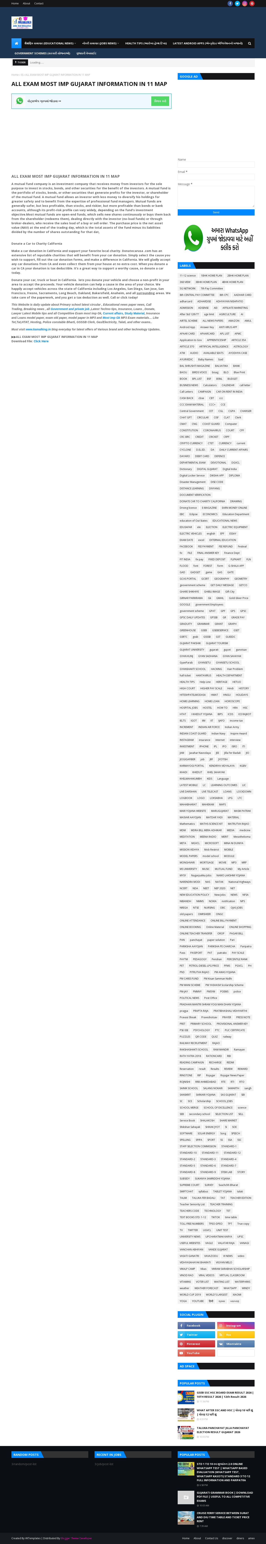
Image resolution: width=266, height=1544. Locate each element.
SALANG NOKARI (213, 1088)
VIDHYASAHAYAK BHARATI (195, 1262)
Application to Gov (191, 340)
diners (240, 1538)
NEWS (234, 895)
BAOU (183, 372)
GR (224, 617)
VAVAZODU (211, 1256)
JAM (182, 753)
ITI (243, 746)
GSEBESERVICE (220, 630)
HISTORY (244, 688)
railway (227, 1036)
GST (218, 637)
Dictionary (186, 469)
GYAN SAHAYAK (232, 656)
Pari (232, 940)
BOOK (183, 379)
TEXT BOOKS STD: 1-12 (193, 1217)
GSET (236, 630)
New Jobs (219, 895)
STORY (241, 1172)
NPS (242, 901)
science (242, 1107)
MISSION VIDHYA (189, 849)
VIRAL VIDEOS (206, 1275)
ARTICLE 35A (239, 340)
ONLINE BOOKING (190, 927)
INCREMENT (186, 727)
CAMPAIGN (204, 391)
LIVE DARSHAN (188, 791)
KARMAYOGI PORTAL (192, 766)
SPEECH (235, 1133)
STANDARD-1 (229, 1146)
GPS (232, 611)
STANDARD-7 (228, 1165)
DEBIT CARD (202, 456)
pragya (184, 1011)
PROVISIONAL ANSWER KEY (232, 1024)
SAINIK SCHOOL (189, 1088)
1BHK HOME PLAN (211, 275)
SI (226, 1127)
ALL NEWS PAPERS (213, 320)
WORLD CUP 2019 (190, 1294)
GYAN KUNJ (186, 656)
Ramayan (239, 1049)
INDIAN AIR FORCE (209, 727)
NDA (195, 888)
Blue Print (239, 372)
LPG (230, 798)
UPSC (240, 1236)
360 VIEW (185, 282)
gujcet (227, 649)
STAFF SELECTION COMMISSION (198, 1146)
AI (242, 314)
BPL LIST (197, 379)
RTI (232, 1082)
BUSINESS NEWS (189, 385)
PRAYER (226, 1017)
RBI (229, 1056)
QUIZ (215, 1036)
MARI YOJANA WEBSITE (193, 811)
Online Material (215, 927)
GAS (219, 572)
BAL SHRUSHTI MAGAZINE (195, 366)
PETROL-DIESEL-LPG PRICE (204, 965)
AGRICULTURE (227, 314)
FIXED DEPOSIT (216, 559)
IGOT (194, 720)
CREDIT (199, 437)
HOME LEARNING (190, 701)
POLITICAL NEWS (189, 998)
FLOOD (184, 566)
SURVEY (209, 1185)
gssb (195, 637)
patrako (222, 953)
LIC (244, 785)
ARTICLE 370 (187, 346)
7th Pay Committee (212, 288)
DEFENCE (219, 456)
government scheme (192, 611)
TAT (222, 1198)
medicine (245, 830)
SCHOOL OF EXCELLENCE (218, 1107)
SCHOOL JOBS (224, 1101)
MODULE (229, 856)
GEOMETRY (240, 578)
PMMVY (197, 991)
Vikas (203, 1269)
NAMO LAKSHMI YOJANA (231, 875)
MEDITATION (187, 836)
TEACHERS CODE (189, 1211)
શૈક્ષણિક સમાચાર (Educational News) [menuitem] (49, 43)
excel (201, 540)
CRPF (226, 437)
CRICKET (213, 437)
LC (204, 785)
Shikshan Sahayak (190, 1127)
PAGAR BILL (236, 933)
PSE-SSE (184, 1030)
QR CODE (200, 1036)
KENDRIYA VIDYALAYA (222, 766)
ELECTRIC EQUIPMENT (235, 527)
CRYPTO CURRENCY (191, 443)
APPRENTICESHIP (216, 340)
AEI (215, 308)
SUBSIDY (185, 1178)
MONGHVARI (187, 862)
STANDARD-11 (210, 1153)
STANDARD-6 (208, 1165)
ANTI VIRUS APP (228, 327)
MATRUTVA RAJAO (238, 824)
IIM (203, 720)
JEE (217, 753)
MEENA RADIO (208, 836)
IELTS (183, 720)
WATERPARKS (242, 1282)
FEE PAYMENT (206, 546)
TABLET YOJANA (222, 1191)
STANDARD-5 (187, 1165)
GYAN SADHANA (208, 656)
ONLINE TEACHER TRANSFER (196, 933)
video (241, 1256)
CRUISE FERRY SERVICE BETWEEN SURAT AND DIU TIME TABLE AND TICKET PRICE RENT (223, 1517)
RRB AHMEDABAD (205, 1082)
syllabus (203, 1191)
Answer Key (207, 327)
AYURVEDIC (186, 359)
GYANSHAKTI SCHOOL (193, 669)
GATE (230, 572)
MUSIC (206, 869)
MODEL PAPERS (188, 856)
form (220, 566)
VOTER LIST (202, 1282)
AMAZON (233, 320)
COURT (230, 430)
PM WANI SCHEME (190, 985)
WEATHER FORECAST (206, 1288)
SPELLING (185, 1140)
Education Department (236, 514)
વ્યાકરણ (234, 1301)
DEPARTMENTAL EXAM (193, 462)
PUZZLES (185, 1036)
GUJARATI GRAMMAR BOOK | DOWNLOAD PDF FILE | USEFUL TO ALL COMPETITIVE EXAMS (225, 1497)
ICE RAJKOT (244, 714)
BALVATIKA (221, 366)
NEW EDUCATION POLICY (194, 895)
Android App (187, 327)
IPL (215, 746)
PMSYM (211, 991)
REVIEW (228, 1069)
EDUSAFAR (186, 527)
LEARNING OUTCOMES (224, 785)
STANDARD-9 (208, 1172)
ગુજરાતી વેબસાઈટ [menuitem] (86, 53)
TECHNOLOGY (212, 1211)
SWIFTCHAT (186, 1191)
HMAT (214, 695)
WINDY (246, 1288)
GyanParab (186, 662)
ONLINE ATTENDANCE (192, 920)
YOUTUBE (198, 1301)
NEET (206, 888)
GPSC (243, 611)
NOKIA (213, 901)
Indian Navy (218, 733)
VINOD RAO (186, 1275)
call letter (245, 385)
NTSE (196, 907)
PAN (182, 940)
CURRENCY (225, 443)
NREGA (184, 907)
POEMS (224, 991)
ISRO (234, 746)
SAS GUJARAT (228, 1094)
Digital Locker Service (192, 475)
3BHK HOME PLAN (206, 282)
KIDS (209, 778)
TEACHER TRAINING (221, 1204)
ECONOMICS (210, 514)
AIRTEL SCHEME (188, 320)
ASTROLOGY (241, 346)
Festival (242, 546)
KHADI (183, 772)
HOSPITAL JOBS (189, 707)
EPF (222, 533)
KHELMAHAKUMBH (191, 778)
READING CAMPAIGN (192, 1062)
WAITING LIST (222, 1282)
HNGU (227, 695)
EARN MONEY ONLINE (234, 508)
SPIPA (199, 1140)
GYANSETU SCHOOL (227, 662)
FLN (248, 559)
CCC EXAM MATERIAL (192, 404)
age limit (209, 314)
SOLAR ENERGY (206, 1133)
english (211, 533)
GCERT (205, 578)
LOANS (227, 791)
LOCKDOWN (244, 791)
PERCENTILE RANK (237, 959)
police (237, 991)
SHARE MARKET (228, 1120)
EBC (182, 514)
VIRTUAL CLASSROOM (232, 1275)
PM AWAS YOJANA (224, 972)
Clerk (238, 417)
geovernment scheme (192, 585)
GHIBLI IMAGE (212, 591)
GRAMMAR (203, 624)
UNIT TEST (222, 1230)
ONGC (219, 914)
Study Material (135, 313)
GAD (182, 572)
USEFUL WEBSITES (190, 1243)
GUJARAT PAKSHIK (190, 643)
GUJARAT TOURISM (217, 643)
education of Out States (193, 520)
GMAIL (220, 598)
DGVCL (236, 462)
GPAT (212, 611)
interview (235, 740)
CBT (211, 398)
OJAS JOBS (237, 907)
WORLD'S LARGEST (217, 1294)
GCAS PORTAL (188, 578)
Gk (209, 598)
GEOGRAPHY (221, 578)
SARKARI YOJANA (206, 1094)
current (241, 443)
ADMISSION (186, 308)
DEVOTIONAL (218, 462)
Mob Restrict (211, 849)
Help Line (205, 682)
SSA (230, 1140)
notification (228, 901)
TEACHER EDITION (240, 1198)
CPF (242, 430)
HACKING (216, 669)
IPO (224, 746)
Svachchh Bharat (228, 1185)
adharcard (186, 301)
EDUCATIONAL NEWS (225, 520)
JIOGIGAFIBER (187, 759)
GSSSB (207, 637)
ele (199, 527)
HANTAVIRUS (203, 675)
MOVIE (222, 862)
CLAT (227, 417)
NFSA (246, 895)
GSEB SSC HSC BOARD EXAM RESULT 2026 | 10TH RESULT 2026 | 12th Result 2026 (225, 1395)
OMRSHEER (204, 914)
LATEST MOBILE (189, 785)
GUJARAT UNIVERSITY (192, 649)
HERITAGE (221, 682)
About (26, 3)
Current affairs (113, 313)
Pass (182, 953)
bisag (215, 372)
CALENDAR (228, 385)
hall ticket (185, 675)
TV (181, 1230)
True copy (243, 1223)
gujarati (213, 649)
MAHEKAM (208, 804)
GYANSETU (204, 662)
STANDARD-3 (208, 1159)
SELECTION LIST (224, 1114)
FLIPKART (236, 559)
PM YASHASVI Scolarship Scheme (225, 985)
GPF (223, 611)
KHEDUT (197, 772)
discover (227, 1538)
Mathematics (187, 824)
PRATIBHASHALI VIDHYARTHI (230, 1011)
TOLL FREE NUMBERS (192, 1223)
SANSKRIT (185, 1094)
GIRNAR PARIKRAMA (191, 598)
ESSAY (232, 533)
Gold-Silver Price (238, 598)
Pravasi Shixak (188, 1017)
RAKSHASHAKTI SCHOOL (194, 1049)
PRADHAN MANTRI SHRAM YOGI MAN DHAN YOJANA (210, 1004)
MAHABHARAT (188, 804)
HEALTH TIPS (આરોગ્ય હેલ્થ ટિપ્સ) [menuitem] (146, 43)
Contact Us (211, 1538)
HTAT (183, 714)
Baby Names (205, 359)
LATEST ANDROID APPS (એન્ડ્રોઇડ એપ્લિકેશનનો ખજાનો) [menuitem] (208, 43)
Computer (231, 424)
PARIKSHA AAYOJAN (191, 946)
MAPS (222, 804)
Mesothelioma (242, 836)
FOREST (207, 566)
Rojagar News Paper (232, 1075)
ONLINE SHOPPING (240, 927)
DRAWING (236, 501)
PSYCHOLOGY (201, 1030)
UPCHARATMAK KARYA (219, 1236)
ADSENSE (203, 308)
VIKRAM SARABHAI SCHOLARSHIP (231, 1269)
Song (223, 1133)
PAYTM (184, 959)
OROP (220, 933)
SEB (182, 1114)
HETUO (237, 682)
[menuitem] (16, 43)
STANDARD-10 (188, 1153)
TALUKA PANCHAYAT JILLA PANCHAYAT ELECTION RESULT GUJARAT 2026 (223, 1430)
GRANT (219, 624)
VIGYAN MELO (224, 1262)
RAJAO (216, 1043)
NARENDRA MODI (190, 882)
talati (240, 1191)
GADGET (195, 572)
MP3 (234, 862)
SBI (243, 1094)
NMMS (200, 901)
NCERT (183, 888)
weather (184, 1288)
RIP (199, 1075)
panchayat (196, 940)
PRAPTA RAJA (200, 1011)
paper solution (216, 940)
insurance (204, 740)
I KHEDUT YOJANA (201, 714)
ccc (221, 398)
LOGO (201, 798)
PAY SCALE (238, 953)
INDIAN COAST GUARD (193, 733)
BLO (226, 372)
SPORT (211, 1140)
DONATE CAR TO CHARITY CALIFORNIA (202, 501)
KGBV (243, 766)
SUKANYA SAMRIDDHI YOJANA (212, 1178)
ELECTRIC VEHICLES (191, 533)
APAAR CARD (187, 333)
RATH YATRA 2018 (190, 1056)
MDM (183, 830)
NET (232, 888)
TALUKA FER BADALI (203, 1198)
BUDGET (233, 379)
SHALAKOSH (207, 1120)
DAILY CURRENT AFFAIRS (233, 449)
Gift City (229, 591)
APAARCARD (207, 333)
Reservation (187, 1069)
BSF (209, 379)
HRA (235, 707)
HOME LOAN (212, 701)
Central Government (192, 411)
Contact (38, 3)
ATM (182, 353)
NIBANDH (185, 901)
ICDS (230, 714)
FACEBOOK (186, 546)
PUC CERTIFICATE (235, 1030)
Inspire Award (238, 733)
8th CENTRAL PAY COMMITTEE (197, 295)
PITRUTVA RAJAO (199, 972)
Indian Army (232, 727)
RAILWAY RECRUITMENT (193, 1043)
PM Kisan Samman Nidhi (218, 978)
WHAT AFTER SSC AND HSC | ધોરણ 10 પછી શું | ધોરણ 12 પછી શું (225, 1412)
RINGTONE (186, 1075)
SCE (190, 1101)
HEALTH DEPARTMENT (229, 675)
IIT (212, 720)
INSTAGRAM (187, 740)
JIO (247, 753)
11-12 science (188, 275)
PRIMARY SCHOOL (201, 1024)
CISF (216, 417)
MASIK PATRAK (242, 811)
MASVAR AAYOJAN (190, 817)
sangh (247, 1088)
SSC (239, 1140)
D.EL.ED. (201, 449)
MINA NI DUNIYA (233, 843)
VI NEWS (228, 1256)
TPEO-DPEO (216, 1223)
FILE (190, 553)
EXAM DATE (186, 540)
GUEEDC (230, 637)
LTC (240, 798)
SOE (234, 1127)
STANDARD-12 (232, 1153)
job (202, 759)
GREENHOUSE (188, 630)
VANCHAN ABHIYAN (191, 1249)
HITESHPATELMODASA (193, 695)
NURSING (209, 907)
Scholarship (204, 1101)
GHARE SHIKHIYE (189, 591)
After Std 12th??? (189, 314)
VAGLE (209, 1243)
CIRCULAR (203, 417)
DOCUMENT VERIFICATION (195, 495)
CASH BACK (186, 398)
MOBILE (228, 849)
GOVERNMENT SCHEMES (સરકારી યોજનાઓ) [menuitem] (42, 53)
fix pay (199, 559)
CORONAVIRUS (212, 430)
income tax (236, 720)
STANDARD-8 (187, 1172)
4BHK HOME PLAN (232, 282)
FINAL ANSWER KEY (208, 553)
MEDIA (230, 830)
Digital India (230, 469)
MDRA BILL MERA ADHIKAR (206, 830)
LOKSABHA (216, 798)
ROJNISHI (185, 1082)
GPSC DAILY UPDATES (192, 617)
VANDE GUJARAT (218, 1249)
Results (215, 1069)
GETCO (243, 585)
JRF (211, 759)
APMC (238, 333)
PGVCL (239, 965)
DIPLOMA (234, 475)
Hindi (230, 688)
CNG (194, 424)
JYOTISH (223, 759)
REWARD (243, 1069)
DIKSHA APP (217, 475)
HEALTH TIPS (187, 682)
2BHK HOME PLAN (238, 275)
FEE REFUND (226, 546)
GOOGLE (185, 604)
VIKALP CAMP (187, 1269)
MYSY (183, 875)
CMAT (183, 424)
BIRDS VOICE (199, 372)
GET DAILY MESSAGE (222, 585)
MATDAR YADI (214, 817)
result (202, 1069)
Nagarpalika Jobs (201, 875)
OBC (222, 907)
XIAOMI (237, 1294)
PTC (217, 1030)
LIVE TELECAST (210, 791)
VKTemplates (33, 1538)
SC (181, 1101)
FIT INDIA (185, 559)
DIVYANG (214, 488)
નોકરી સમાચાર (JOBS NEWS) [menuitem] (99, 43)
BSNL (219, 379)
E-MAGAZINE (209, 508)
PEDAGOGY (200, 959)
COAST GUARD (211, 424)
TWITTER (193, 1230)
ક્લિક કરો (160, 101)
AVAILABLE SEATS (213, 353)
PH (249, 965)
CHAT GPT (186, 417)
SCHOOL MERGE (189, 1107)
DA (212, 449)
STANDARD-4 (228, 1159)
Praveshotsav (209, 1017)
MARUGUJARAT (220, 811)
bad (220, 359)
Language (223, 778)
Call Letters (186, 391)
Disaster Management (193, 482)
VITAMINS (185, 1282)
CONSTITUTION (189, 430)
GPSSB (214, 617)
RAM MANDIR (221, 1049)
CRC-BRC (185, 437)
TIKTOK (215, 1217)
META (183, 843)
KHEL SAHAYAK (216, 772)
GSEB (204, 630)
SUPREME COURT (190, 1185)
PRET (182, 1024)
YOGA (183, 1301)
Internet (220, 740)
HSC (245, 707)
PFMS (227, 965)
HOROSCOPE (232, 701)
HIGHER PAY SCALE (211, 688)
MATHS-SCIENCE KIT (211, 824)
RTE (223, 1082)
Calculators (210, 385)
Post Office (210, 998)
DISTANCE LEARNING (192, 488)
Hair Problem (235, 669)
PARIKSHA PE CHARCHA (221, 946)
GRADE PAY (238, 617)
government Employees (209, 604)
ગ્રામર (221, 1301)
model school (211, 856)
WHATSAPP (230, 1288)
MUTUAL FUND (224, 869)
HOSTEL (207, 707)
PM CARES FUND (189, 978)
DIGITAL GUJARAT (207, 469)
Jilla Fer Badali (232, 753)
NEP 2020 (219, 888)
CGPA (231, 411)
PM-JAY (184, 991)
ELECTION (211, 527)
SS (22, 75)
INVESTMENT (187, 746)
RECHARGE (215, 1062)
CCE (223, 404)
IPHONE (204, 746)
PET (182, 965)
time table (231, 1217)
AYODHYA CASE (238, 353)
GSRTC (183, 637)
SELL (240, 1114)
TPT (230, 1223)
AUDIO (194, 353)
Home (15, 3)
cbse (201, 398)
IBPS (220, 714)
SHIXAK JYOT (212, 1127)
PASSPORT (196, 953)
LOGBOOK (186, 798)
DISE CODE (217, 482)
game (209, 572)
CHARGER (245, 411)
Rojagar (210, 1075)
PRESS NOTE (243, 1017)
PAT (210, 953)
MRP (244, 862)
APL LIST (224, 333)
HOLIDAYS (242, 695)
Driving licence (188, 508)
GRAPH (232, 624)
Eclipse (194, 514)
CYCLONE (185, 449)
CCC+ (212, 404)
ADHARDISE (204, 301)
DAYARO (185, 456)
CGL (220, 411)
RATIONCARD (214, 1056)
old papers (186, 914)
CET (211, 411)
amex (251, 1538)
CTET (211, 443)
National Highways (239, 882)
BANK (236, 366)
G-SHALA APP (236, 566)
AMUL (248, 320)
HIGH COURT (187, 688)
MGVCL (195, 843)
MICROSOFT (212, 843)
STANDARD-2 (187, 1159)
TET (228, 1211)
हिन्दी (211, 1301)
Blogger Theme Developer (76, 1538)
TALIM (183, 1198)
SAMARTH (233, 1088)
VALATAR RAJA (226, 1243)
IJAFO (221, 720)
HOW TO (222, 707)
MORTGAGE (207, 862)
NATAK (219, 882)
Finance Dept (232, 553)
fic (181, 553)
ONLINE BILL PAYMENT (224, 920)
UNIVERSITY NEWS (190, 1236)
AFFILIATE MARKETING (235, 308)
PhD (182, 972)
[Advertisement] (91, 138)
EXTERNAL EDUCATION (222, 540)
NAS (207, 882)
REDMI (230, 1062)
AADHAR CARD (242, 295)
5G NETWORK (188, 288)
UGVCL (207, 1230)
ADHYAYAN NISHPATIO (229, 301)
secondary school (199, 1114)
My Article (243, 869)
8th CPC (224, 295)
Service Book (187, 1120)
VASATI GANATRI (189, 1256)
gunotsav (241, 649)
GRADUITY (186, 624)
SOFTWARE (186, 1133)
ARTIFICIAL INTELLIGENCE (213, 346)
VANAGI (244, 1243)
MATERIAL (233, 817)
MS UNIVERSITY (188, 869)
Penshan (217, 959)
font (195, 566)
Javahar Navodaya (200, 753)
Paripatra (245, 946)
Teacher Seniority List (192, 1204)
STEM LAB (226, 1172)
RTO (241, 1082)
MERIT (225, 836)
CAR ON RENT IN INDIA (229, 391)
